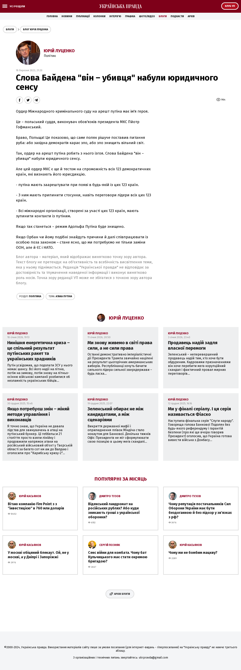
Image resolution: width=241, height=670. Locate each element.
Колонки (99, 16)
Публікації (83, 16)
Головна (52, 16)
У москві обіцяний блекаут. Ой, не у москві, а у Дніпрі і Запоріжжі (38, 554)
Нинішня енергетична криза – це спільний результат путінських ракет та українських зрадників (38, 351)
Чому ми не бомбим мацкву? (193, 552)
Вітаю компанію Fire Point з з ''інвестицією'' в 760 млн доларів (36, 506)
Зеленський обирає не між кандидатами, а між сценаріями (116, 414)
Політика (30, 296)
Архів (191, 16)
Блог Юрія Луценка (35, 29)
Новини (67, 16)
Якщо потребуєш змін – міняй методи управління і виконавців (38, 414)
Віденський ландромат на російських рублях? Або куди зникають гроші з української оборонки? (114, 510)
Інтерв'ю (115, 16)
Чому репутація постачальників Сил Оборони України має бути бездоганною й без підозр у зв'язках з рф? (200, 510)
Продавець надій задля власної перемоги (192, 345)
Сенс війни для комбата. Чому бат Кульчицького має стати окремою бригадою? (117, 556)
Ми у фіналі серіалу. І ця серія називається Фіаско (199, 411)
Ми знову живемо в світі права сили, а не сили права (120, 345)
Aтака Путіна (60, 296)
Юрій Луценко (59, 50)
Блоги (163, 16)
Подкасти (177, 16)
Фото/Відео (147, 16)
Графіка (130, 16)
